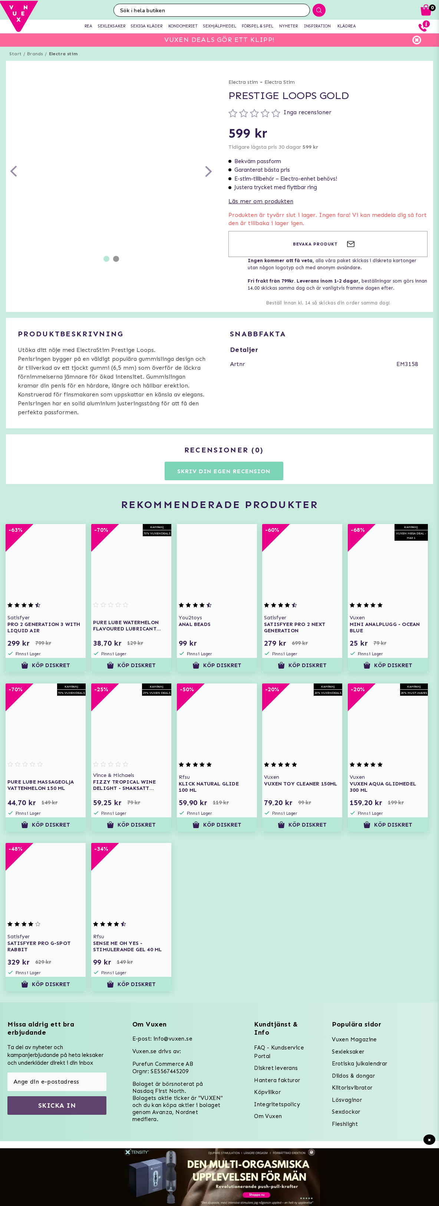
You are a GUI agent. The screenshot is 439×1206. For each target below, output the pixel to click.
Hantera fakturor (277, 1080)
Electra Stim (279, 82)
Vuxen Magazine (354, 1039)
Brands (35, 53)
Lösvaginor (347, 1100)
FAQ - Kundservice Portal (279, 1052)
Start (15, 53)
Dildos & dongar (353, 1075)
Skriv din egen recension (223, 471)
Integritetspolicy (277, 1104)
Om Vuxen (268, 1116)
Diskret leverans (276, 1068)
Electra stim (63, 53)
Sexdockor (346, 1111)
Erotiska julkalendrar (359, 1063)
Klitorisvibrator (352, 1087)
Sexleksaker (348, 1051)
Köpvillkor (267, 1092)
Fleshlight (345, 1124)
